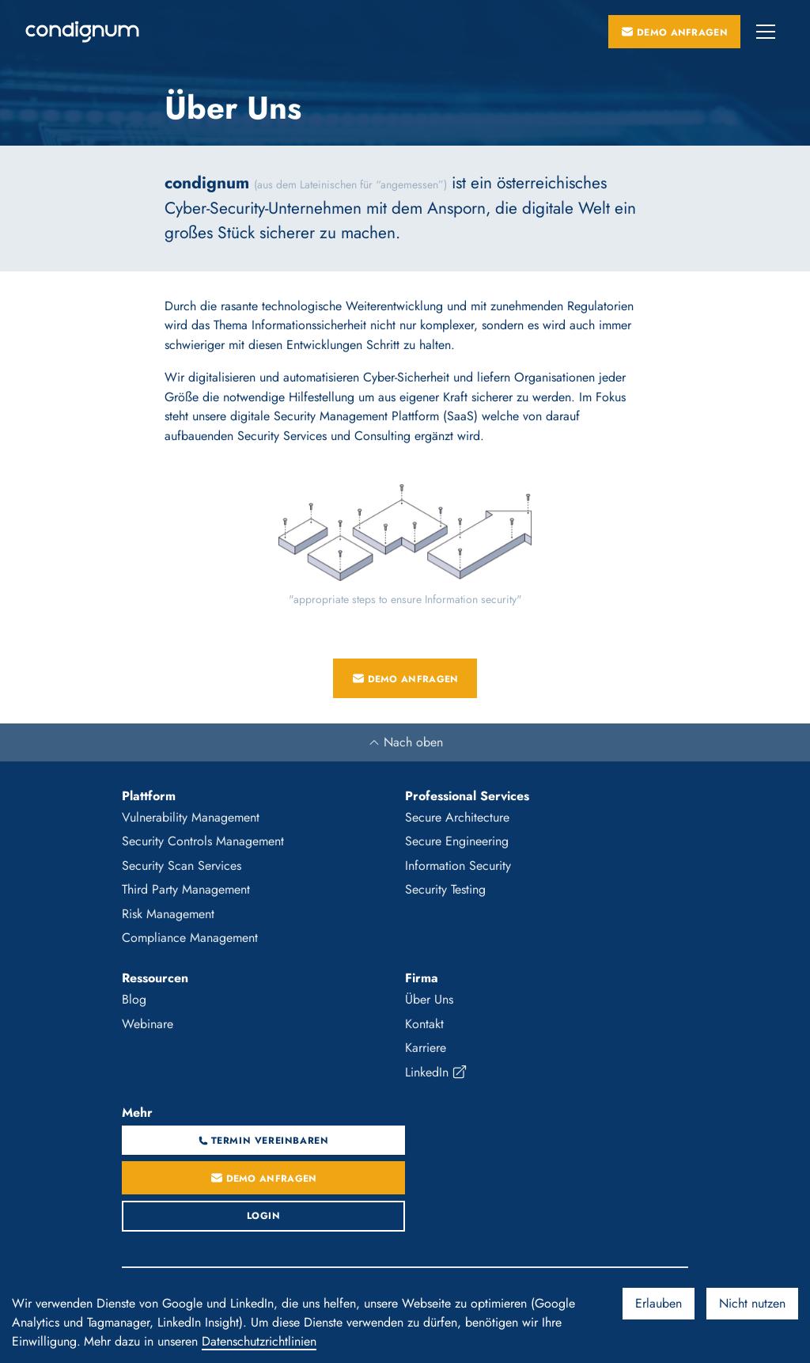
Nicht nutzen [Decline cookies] (752, 1303)
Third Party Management (186, 889)
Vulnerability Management (190, 817)
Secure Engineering (457, 841)
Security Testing (445, 889)
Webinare (147, 1024)
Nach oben (405, 742)
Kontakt (424, 1024)
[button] (766, 32)
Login (264, 1216)
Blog (134, 999)
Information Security (458, 865)
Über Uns (429, 999)
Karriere (425, 1047)
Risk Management (168, 914)
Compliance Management (190, 937)
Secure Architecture (457, 817)
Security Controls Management (203, 841)
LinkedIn (436, 1072)
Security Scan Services (181, 865)
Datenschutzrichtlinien (259, 1341)
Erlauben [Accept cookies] (658, 1303)
